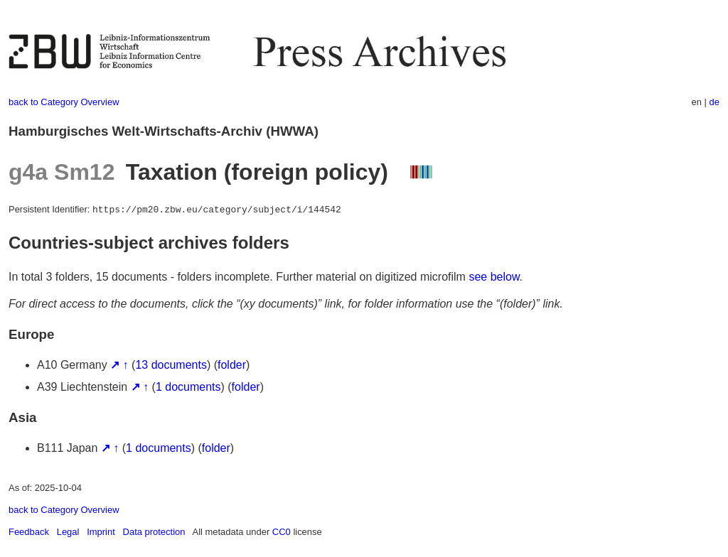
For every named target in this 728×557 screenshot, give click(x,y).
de (714, 102)
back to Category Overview (64, 102)
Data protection (154, 531)
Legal (68, 531)
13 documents (171, 365)
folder (232, 365)
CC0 (281, 531)
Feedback (29, 531)
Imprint (101, 531)
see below (494, 277)
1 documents (188, 387)
